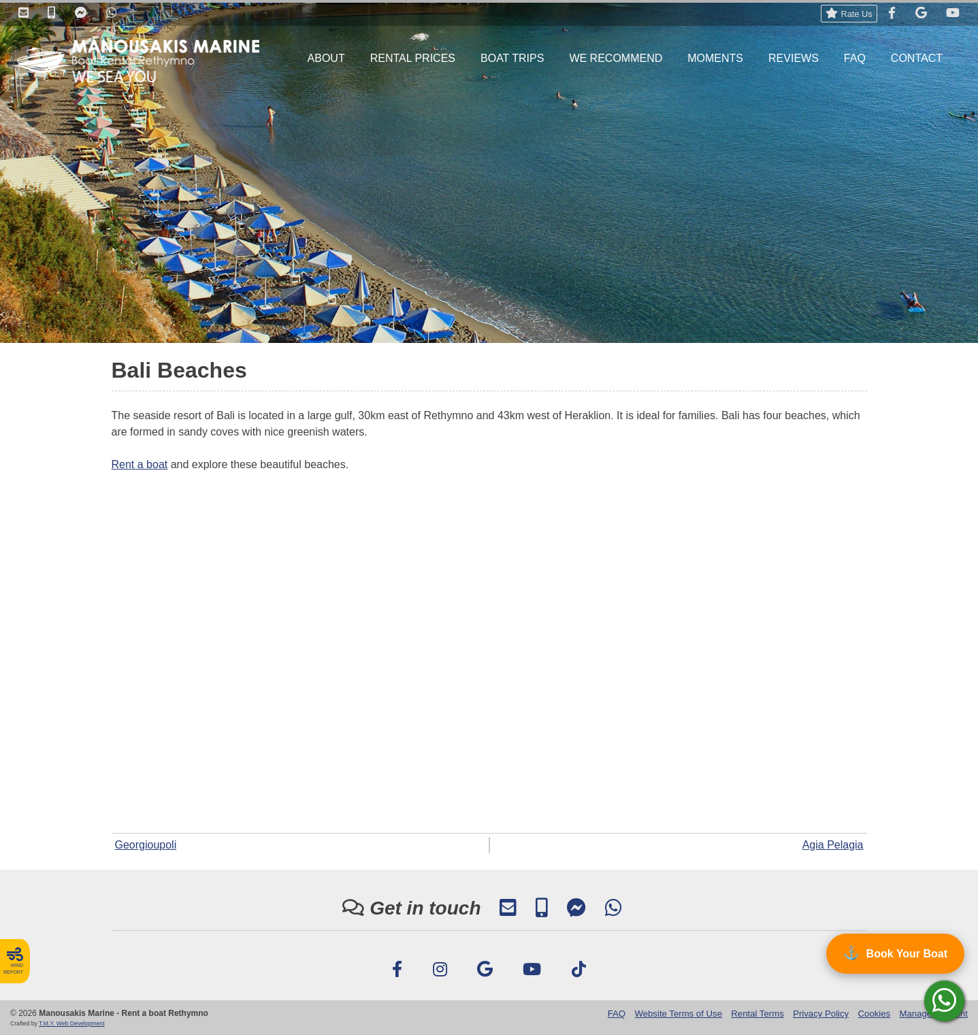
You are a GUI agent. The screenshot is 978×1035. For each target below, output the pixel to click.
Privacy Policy (821, 1013)
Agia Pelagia (833, 845)
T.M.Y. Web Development (72, 1023)
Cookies (874, 1013)
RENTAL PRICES (412, 58)
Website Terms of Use (678, 1013)
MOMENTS (715, 58)
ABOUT (326, 58)
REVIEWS (793, 58)
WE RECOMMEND (615, 58)
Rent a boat (140, 464)
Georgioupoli (146, 845)
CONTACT (917, 58)
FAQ (855, 58)
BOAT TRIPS (512, 58)
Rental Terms (757, 1013)
